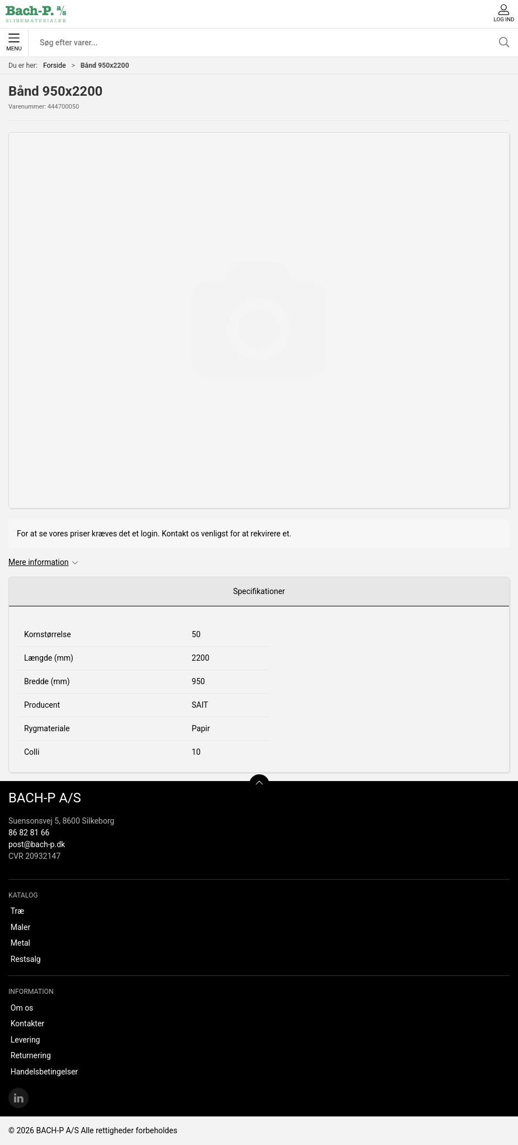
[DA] (36, 14)
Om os (22, 1007)
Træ (17, 910)
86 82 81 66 (28, 832)
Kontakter (27, 1023)
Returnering (31, 1055)
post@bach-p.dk (36, 844)
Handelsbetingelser (44, 1071)
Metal (20, 942)
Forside (54, 65)
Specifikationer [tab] (259, 591)
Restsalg (26, 959)
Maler (20, 927)
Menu (13, 43)
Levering (25, 1039)
